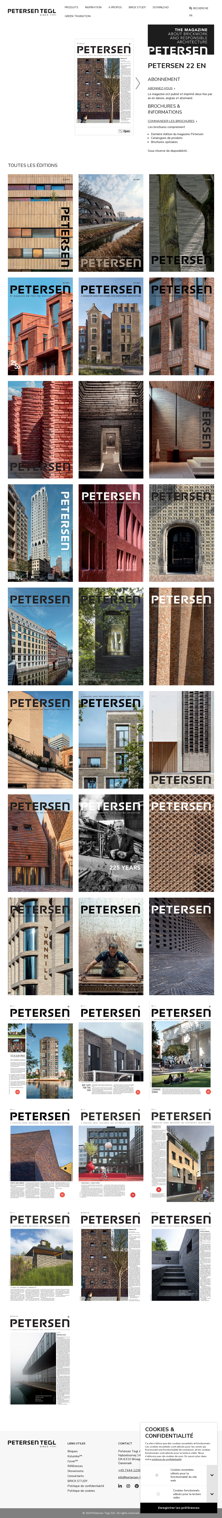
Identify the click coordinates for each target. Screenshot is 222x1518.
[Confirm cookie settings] (178, 1508)
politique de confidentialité (166, 1459)
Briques (72, 1451)
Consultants (75, 1476)
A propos (115, 7)
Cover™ (72, 1461)
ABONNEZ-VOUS (160, 88)
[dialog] (178, 1468)
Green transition (78, 16)
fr (190, 15)
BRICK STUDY (77, 1481)
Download (161, 7)
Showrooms (75, 1471)
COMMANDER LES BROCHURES (171, 121)
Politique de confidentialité (77, 1486)
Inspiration (93, 7)
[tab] (212, 1475)
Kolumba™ (74, 1456)
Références (75, 1466)
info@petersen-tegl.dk (133, 1477)
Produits (71, 7)
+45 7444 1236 (129, 1470)
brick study (137, 7)
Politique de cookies (77, 1491)
